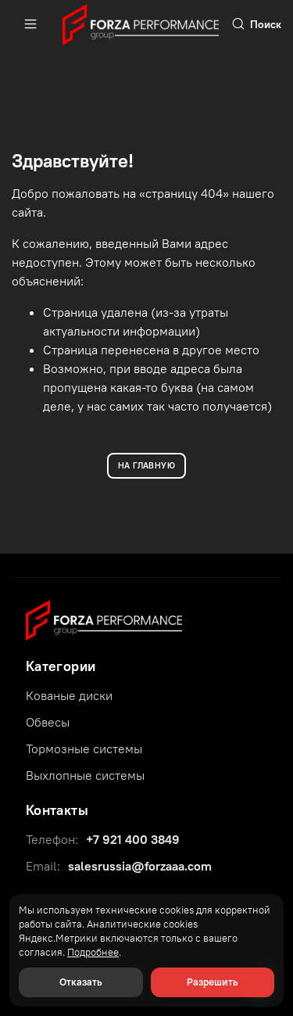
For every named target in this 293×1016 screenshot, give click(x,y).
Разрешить (212, 982)
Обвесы (48, 722)
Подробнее (93, 952)
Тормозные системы (84, 748)
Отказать (80, 982)
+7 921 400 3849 (133, 839)
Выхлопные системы (85, 775)
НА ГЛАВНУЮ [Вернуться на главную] (146, 465)
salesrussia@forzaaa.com (140, 866)
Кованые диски (69, 695)
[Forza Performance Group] (104, 618)
